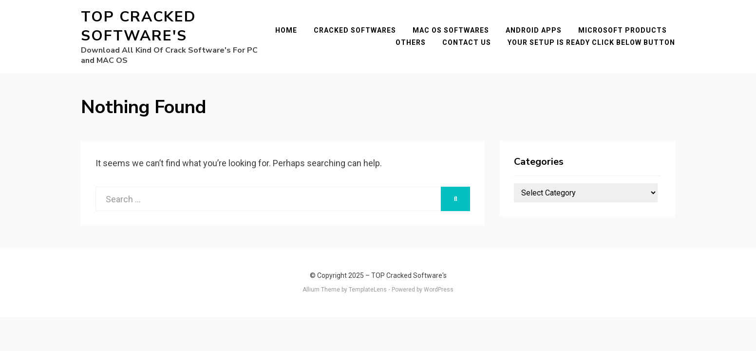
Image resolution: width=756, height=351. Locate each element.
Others (411, 42)
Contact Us (466, 42)
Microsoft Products (622, 30)
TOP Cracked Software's (138, 26)
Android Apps (534, 30)
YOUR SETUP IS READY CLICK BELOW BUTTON (591, 42)
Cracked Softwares (355, 30)
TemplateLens (368, 289)
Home (286, 30)
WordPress (439, 289)
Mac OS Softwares (451, 30)
